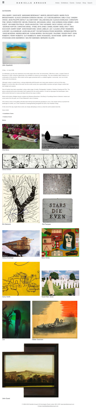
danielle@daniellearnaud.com (50, 406)
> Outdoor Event (7, 116)
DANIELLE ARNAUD (32, 3)
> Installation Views (8, 113)
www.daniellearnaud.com (67, 404)
